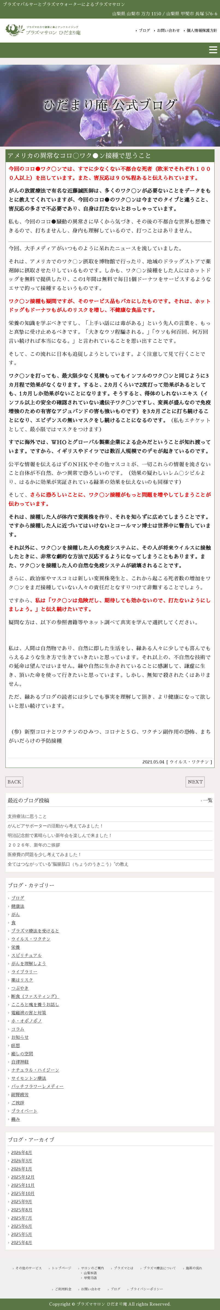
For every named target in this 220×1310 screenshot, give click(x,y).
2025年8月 (21, 1210)
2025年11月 (23, 1185)
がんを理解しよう (28, 964)
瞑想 (15, 1046)
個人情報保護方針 (202, 30)
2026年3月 (21, 1161)
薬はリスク (22, 980)
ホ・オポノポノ (26, 1021)
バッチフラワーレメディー (37, 1087)
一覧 (207, 800)
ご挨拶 (17, 1103)
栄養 (15, 947)
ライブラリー (24, 972)
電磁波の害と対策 (28, 1013)
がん (15, 915)
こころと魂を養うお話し (35, 1005)
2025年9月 (21, 1202)
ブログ (144, 30)
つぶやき (20, 988)
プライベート (24, 1111)
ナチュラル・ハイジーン (35, 1070)
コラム (17, 1029)
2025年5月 (21, 1234)
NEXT (195, 782)
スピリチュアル (26, 955)
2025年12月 (23, 1177)
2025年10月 (23, 1194)
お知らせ (20, 1037)
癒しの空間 (22, 1054)
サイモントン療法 (28, 1078)
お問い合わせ (168, 30)
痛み (15, 1119)
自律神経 (20, 1062)
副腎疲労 (20, 1095)
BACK (14, 782)
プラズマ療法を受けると (35, 931)
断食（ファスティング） (35, 996)
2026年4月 (21, 1153)
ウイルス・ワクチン (189, 762)
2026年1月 (21, 1169)
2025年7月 (21, 1218)
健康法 (17, 906)
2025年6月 (21, 1226)
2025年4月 (21, 1243)
